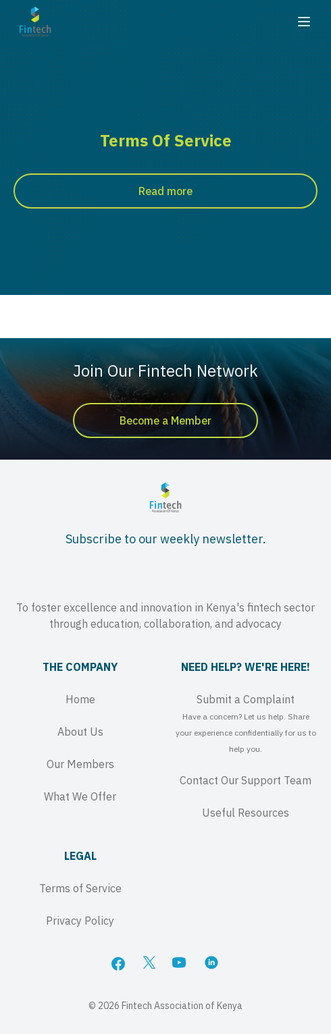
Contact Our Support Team (245, 780)
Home (80, 699)
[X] (149, 964)
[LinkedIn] (213, 964)
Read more (165, 191)
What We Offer (80, 796)
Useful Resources (245, 812)
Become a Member (165, 420)
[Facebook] (118, 964)
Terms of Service (80, 888)
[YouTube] (180, 964)
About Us (80, 731)
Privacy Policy (80, 920)
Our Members (80, 764)
